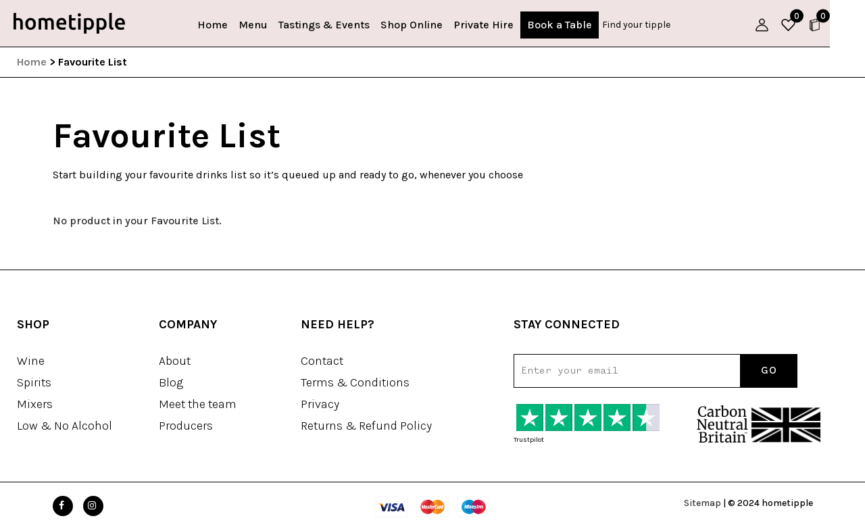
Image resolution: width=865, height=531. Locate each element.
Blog (171, 382)
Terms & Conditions (355, 382)
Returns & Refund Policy (366, 425)
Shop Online (430, 24)
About (175, 361)
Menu (271, 24)
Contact (322, 361)
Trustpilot (529, 440)
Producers (186, 425)
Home (231, 24)
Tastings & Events (342, 24)
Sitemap (702, 503)
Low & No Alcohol (64, 425)
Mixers (35, 404)
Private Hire (502, 24)
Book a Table (577, 24)
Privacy (320, 404)
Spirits (34, 382)
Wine (31, 361)
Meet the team (198, 404)
